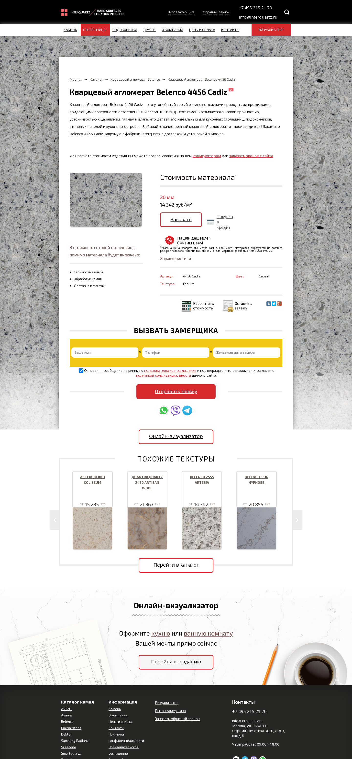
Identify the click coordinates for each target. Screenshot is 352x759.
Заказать (179, 219)
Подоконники (124, 30)
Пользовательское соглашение (124, 738)
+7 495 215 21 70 (255, 8)
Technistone (70, 747)
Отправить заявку (176, 379)
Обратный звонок (216, 12)
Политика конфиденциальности (126, 725)
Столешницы (94, 30)
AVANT (66, 696)
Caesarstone (71, 716)
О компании (172, 30)
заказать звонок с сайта (251, 155)
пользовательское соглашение (170, 358)
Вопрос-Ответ (120, 747)
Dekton (66, 722)
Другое (149, 30)
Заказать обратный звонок (177, 706)
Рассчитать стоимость (203, 293)
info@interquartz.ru (258, 17)
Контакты (230, 30)
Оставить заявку (243, 293)
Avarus (66, 703)
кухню (160, 621)
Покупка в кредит (221, 222)
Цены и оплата (202, 30)
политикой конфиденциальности (163, 363)
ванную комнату (208, 621)
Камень (70, 30)
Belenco (67, 709)
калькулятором (207, 155)
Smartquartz (71, 741)
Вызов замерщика (181, 12)
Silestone (68, 735)
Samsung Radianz (74, 728)
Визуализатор (271, 30)
